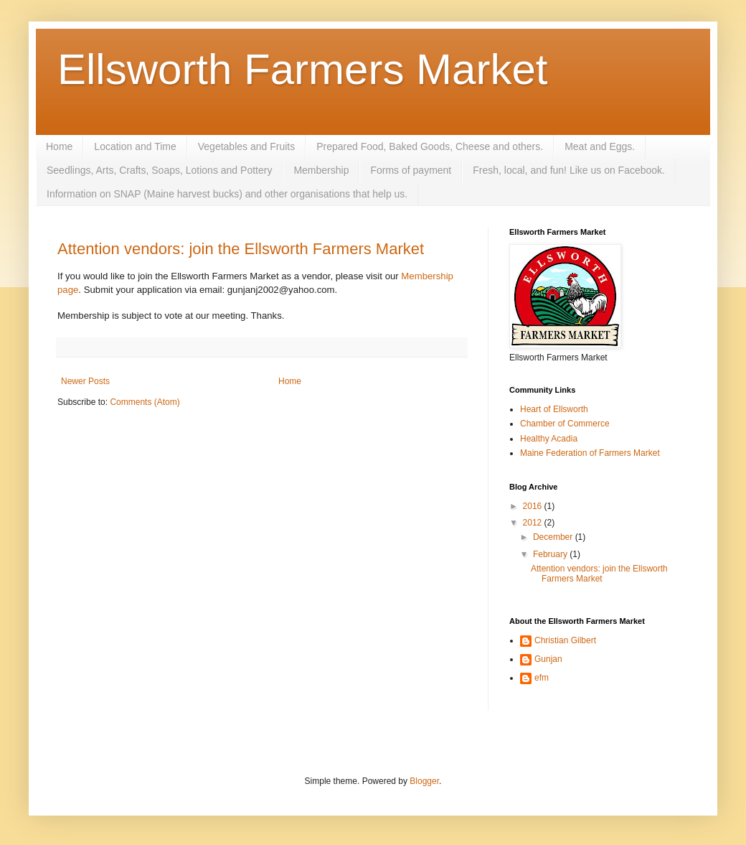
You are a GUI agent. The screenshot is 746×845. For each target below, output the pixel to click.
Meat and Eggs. (600, 146)
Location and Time (135, 146)
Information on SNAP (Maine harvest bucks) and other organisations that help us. (227, 194)
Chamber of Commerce (565, 424)
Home (59, 146)
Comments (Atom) (144, 402)
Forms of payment (410, 170)
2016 (533, 506)
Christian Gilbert (565, 640)
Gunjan (548, 659)
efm (541, 678)
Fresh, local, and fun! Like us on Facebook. (569, 170)
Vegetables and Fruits (246, 146)
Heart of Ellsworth (554, 409)
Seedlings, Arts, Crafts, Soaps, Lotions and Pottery (159, 170)
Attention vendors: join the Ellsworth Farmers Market (240, 249)
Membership (321, 170)
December (554, 537)
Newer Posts (85, 381)
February (551, 554)
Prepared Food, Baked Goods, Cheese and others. (429, 146)
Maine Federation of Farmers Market (590, 453)
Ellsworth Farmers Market (302, 69)
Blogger (424, 781)
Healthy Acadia (548, 439)
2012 (533, 523)
